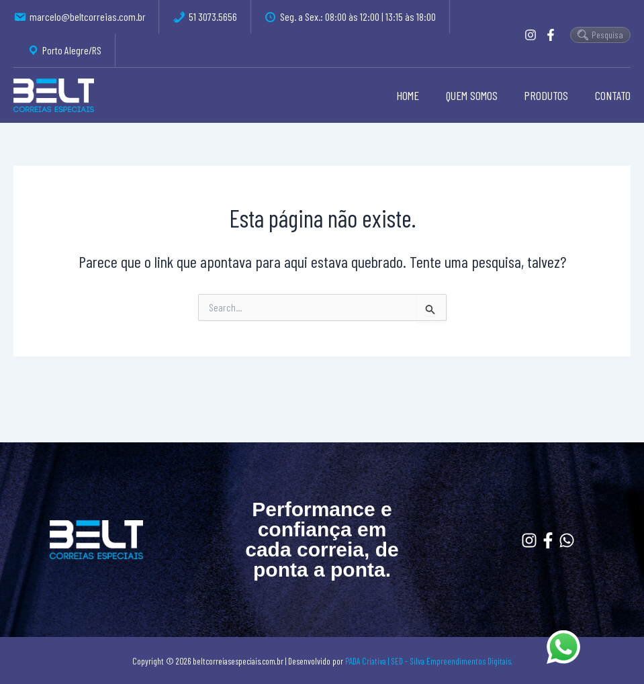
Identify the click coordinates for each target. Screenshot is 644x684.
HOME (415, 95)
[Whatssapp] (567, 540)
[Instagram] (530, 35)
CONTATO (613, 95)
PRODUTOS (548, 95)
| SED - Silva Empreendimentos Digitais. (450, 661)
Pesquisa (600, 34)
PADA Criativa (365, 661)
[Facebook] (551, 35)
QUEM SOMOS (476, 95)
